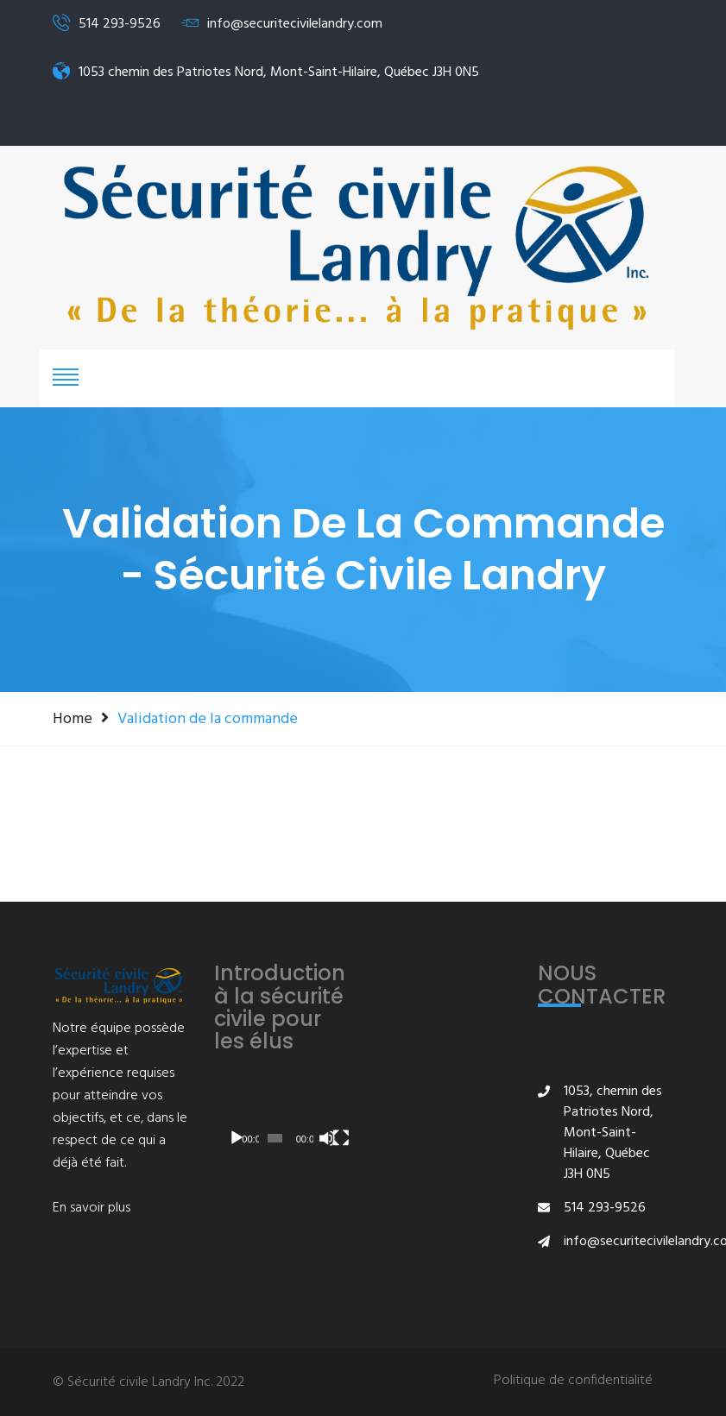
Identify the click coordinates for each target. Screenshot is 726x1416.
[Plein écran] (341, 1138)
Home (72, 719)
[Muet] (327, 1138)
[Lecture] (236, 1138)
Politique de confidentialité (573, 1381)
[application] (282, 1117)
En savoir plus (91, 1208)
